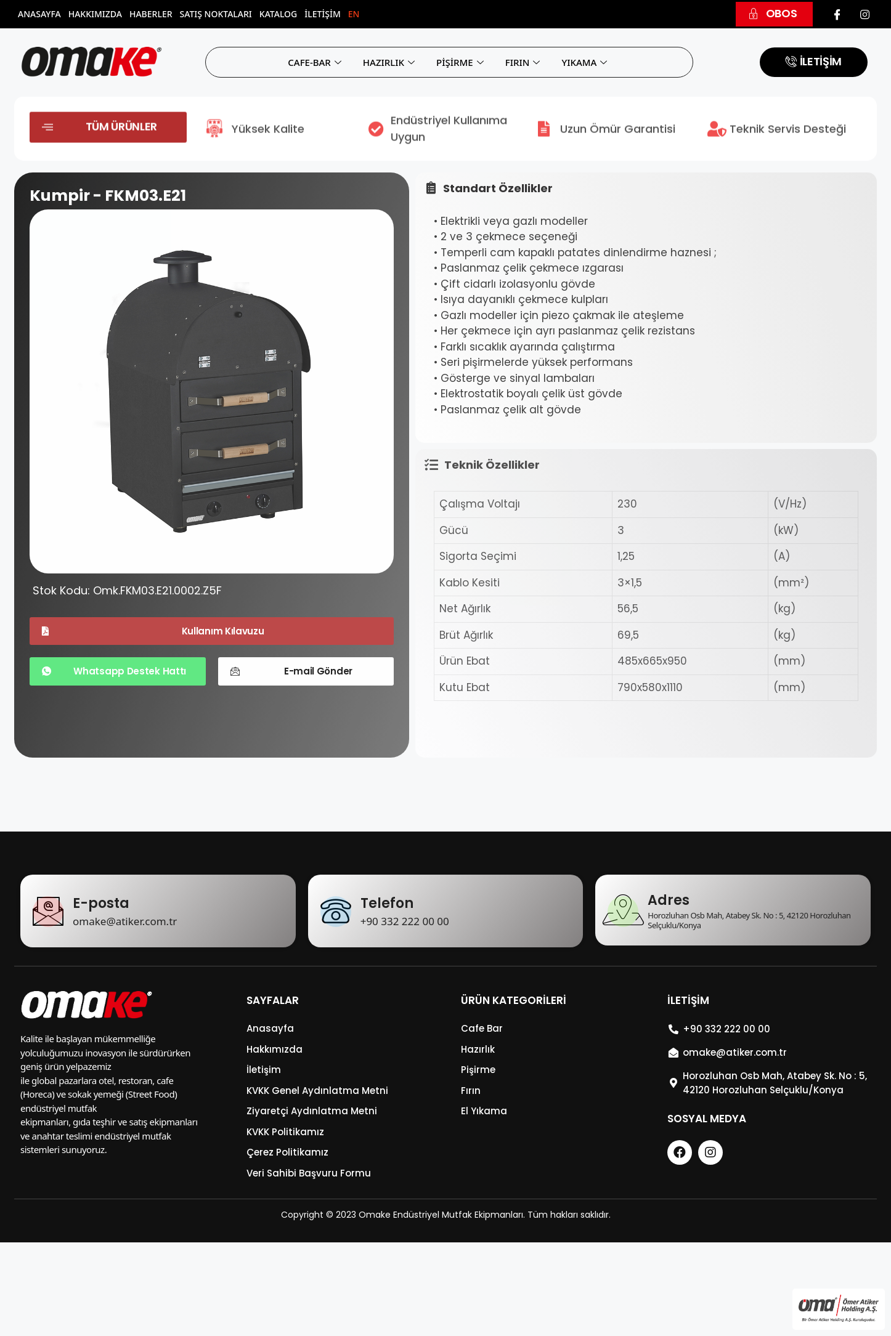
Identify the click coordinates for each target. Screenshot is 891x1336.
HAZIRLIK (390, 62)
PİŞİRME (461, 62)
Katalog (278, 14)
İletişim (322, 14)
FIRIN (524, 62)
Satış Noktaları (216, 14)
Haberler (151, 14)
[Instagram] (864, 14)
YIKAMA (585, 62)
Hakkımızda (95, 14)
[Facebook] (837, 14)
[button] (774, 14)
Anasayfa (39, 14)
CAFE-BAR (316, 62)
